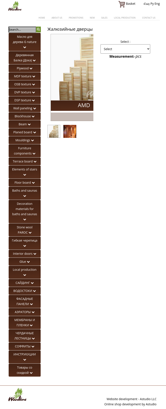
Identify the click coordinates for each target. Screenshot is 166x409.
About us (56, 17)
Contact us (148, 17)
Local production (125, 17)
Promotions (76, 17)
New (92, 17)
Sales (104, 17)
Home (41, 17)
